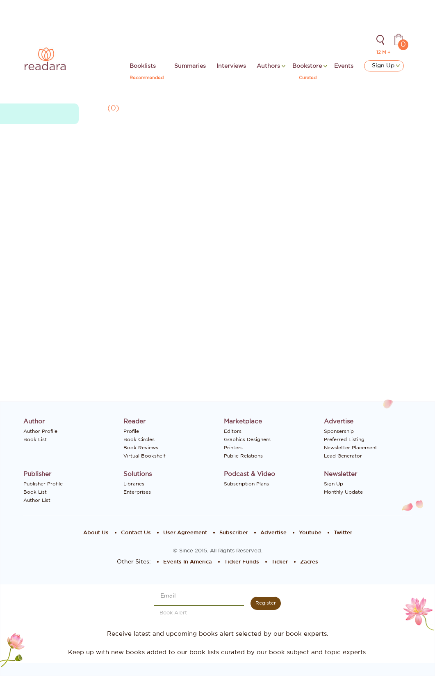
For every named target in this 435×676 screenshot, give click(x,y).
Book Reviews (140, 447)
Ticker (279, 562)
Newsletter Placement (350, 447)
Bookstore (307, 66)
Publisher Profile (43, 483)
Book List (35, 439)
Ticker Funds (241, 562)
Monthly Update (343, 492)
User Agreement (185, 533)
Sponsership (339, 431)
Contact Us (136, 533)
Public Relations (243, 455)
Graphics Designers (247, 439)
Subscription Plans (246, 483)
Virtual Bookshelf (144, 455)
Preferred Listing (344, 439)
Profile (131, 431)
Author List (36, 500)
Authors (269, 66)
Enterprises (137, 492)
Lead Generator (343, 455)
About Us (96, 533)
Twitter (343, 533)
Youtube (310, 533)
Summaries (190, 66)
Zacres (309, 562)
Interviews (231, 66)
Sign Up (386, 66)
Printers (233, 447)
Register (265, 602)
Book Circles (139, 439)
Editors (232, 431)
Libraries (133, 483)
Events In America (187, 562)
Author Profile (40, 431)
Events (343, 66)
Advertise (273, 533)
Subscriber (233, 533)
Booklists (143, 66)
